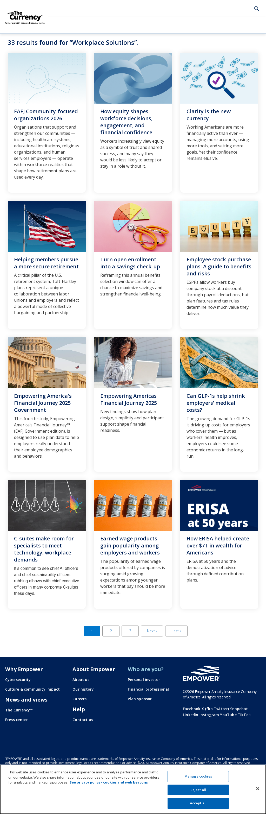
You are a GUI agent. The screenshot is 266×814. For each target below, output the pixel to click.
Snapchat (239, 708)
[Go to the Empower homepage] (201, 673)
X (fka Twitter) (215, 708)
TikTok (244, 714)
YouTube (228, 714)
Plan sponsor (140, 698)
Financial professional (148, 689)
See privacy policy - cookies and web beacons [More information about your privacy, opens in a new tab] (109, 782)
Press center (16, 719)
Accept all (198, 803)
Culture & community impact (32, 689)
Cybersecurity (18, 679)
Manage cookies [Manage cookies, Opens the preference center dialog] (198, 776)
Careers (79, 698)
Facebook (192, 708)
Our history (83, 689)
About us (80, 679)
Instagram (209, 714)
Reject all (198, 789)
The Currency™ (19, 710)
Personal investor (144, 679)
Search (257, 8)
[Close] (257, 788)
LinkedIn (190, 714)
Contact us (82, 719)
